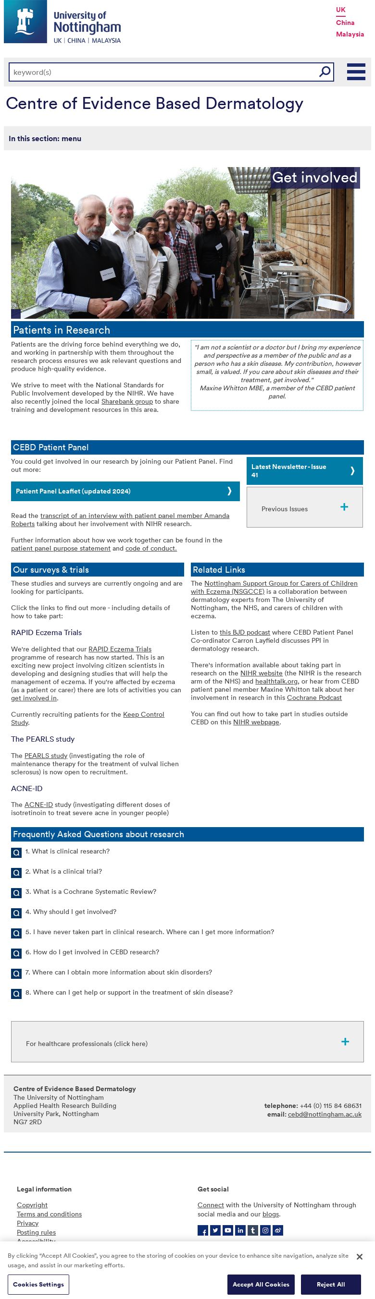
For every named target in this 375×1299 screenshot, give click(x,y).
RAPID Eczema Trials (119, 648)
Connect (211, 1204)
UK (341, 9)
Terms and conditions (49, 1213)
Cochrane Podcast (314, 697)
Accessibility (36, 1241)
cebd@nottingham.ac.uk (325, 1114)
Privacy (27, 1222)
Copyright (32, 1204)
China (345, 22)
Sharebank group (127, 401)
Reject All (331, 1288)
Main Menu (356, 72)
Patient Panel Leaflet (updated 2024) (73, 491)
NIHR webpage (256, 721)
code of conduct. (151, 548)
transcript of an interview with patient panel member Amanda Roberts (120, 519)
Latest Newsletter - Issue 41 (288, 471)
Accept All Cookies (261, 1288)
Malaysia (350, 34)
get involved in (34, 697)
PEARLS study (46, 755)
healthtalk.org (276, 681)
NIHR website (261, 672)
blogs (270, 1213)
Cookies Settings (38, 1288)
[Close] (359, 1261)
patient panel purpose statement (61, 548)
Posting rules (36, 1232)
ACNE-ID (39, 804)
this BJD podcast (245, 632)
